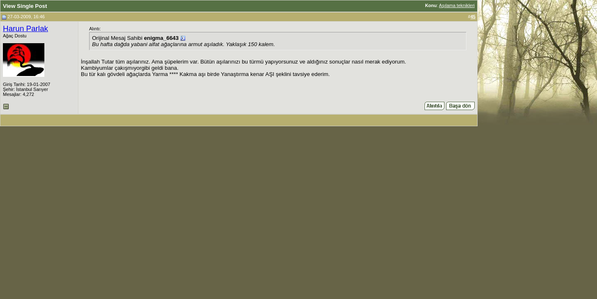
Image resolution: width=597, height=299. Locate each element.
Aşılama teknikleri (457, 5)
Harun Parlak (25, 28)
